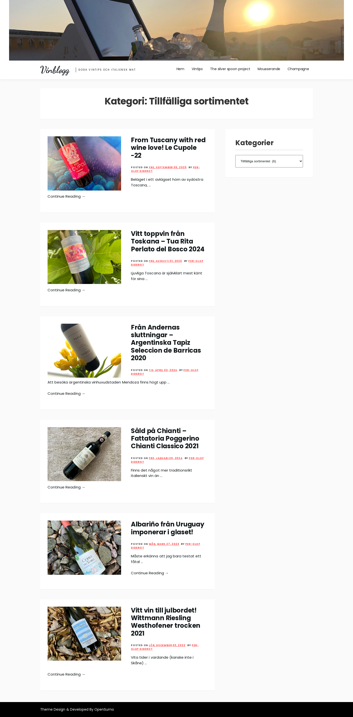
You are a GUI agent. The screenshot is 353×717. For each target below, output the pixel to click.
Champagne (298, 68)
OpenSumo (104, 709)
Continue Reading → (66, 196)
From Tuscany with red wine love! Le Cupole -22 (168, 148)
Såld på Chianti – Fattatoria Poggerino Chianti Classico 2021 (165, 438)
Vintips (197, 68)
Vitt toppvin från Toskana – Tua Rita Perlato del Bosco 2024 (167, 241)
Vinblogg (54, 70)
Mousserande (269, 68)
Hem (180, 68)
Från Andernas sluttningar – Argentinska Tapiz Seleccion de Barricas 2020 (166, 343)
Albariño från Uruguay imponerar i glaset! (167, 528)
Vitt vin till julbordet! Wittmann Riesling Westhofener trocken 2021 (165, 622)
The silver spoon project (230, 68)
